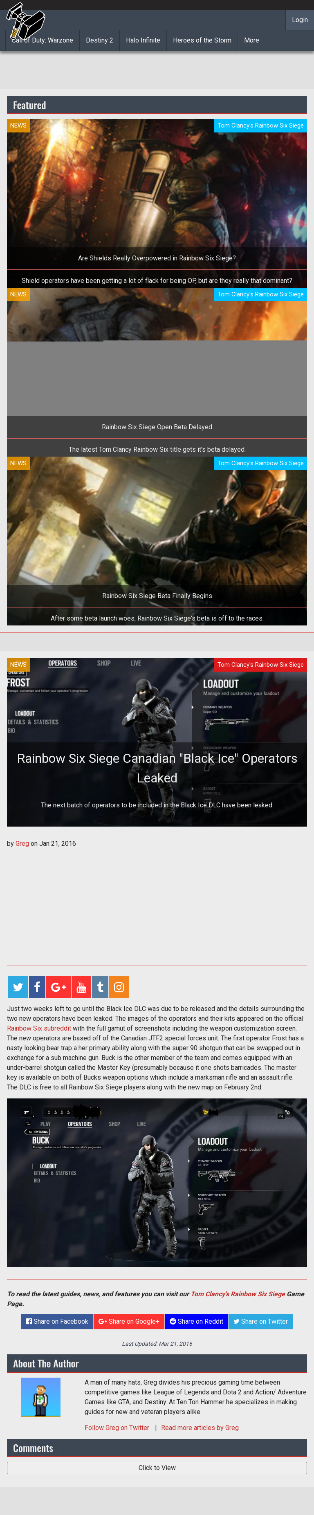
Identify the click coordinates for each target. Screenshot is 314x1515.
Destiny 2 (99, 40)
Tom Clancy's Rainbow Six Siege (238, 1294)
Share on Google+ (129, 1321)
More (251, 40)
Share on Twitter (260, 1321)
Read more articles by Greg (200, 1428)
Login (300, 20)
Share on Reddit (196, 1321)
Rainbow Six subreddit (39, 1028)
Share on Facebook (57, 1321)
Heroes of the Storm (202, 40)
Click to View (157, 1468)
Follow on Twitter (118, 1428)
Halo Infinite (143, 40)
